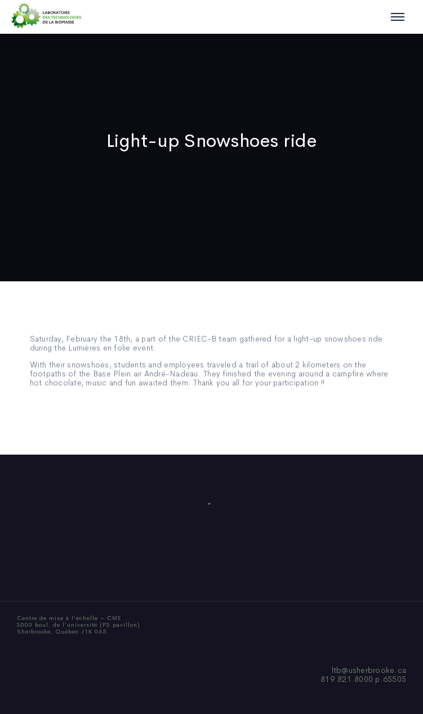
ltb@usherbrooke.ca (369, 670)
